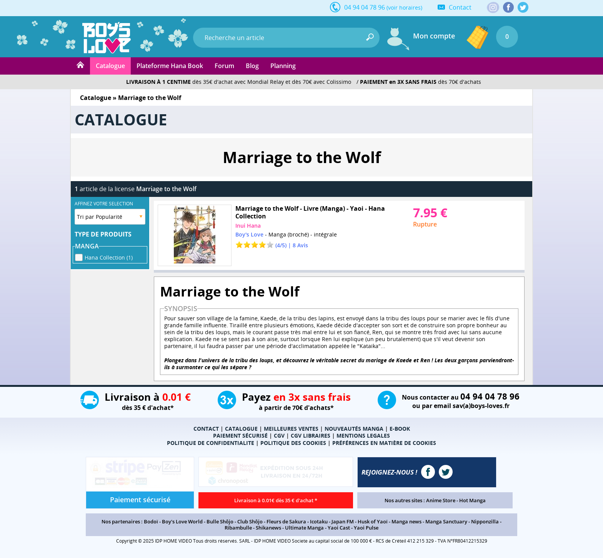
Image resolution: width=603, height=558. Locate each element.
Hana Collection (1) (109, 256)
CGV (279, 435)
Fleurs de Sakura (286, 521)
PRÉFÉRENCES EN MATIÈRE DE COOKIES (384, 442)
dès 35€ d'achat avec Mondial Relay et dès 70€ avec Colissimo (238, 81)
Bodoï (151, 521)
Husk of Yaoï (373, 521)
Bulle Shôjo (220, 521)
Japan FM (342, 521)
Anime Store (440, 500)
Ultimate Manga (304, 527)
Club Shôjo (250, 521)
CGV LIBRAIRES (310, 435)
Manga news (406, 521)
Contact (460, 7)
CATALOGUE (241, 428)
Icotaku (319, 521)
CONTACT (206, 428)
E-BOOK (400, 428)
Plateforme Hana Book (170, 66)
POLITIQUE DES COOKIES (293, 442)
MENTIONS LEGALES (363, 435)
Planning (283, 66)
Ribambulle (238, 527)
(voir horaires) (404, 7)
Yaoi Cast (339, 527)
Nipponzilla (485, 521)
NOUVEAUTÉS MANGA (354, 428)
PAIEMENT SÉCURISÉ (240, 435)
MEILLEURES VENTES (291, 428)
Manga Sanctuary (446, 521)
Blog (252, 66)
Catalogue (110, 66)
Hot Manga (472, 500)
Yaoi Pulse (366, 527)
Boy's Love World (182, 521)
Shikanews (268, 527)
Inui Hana (248, 225)
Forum (224, 66)
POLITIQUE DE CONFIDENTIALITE (210, 442)
